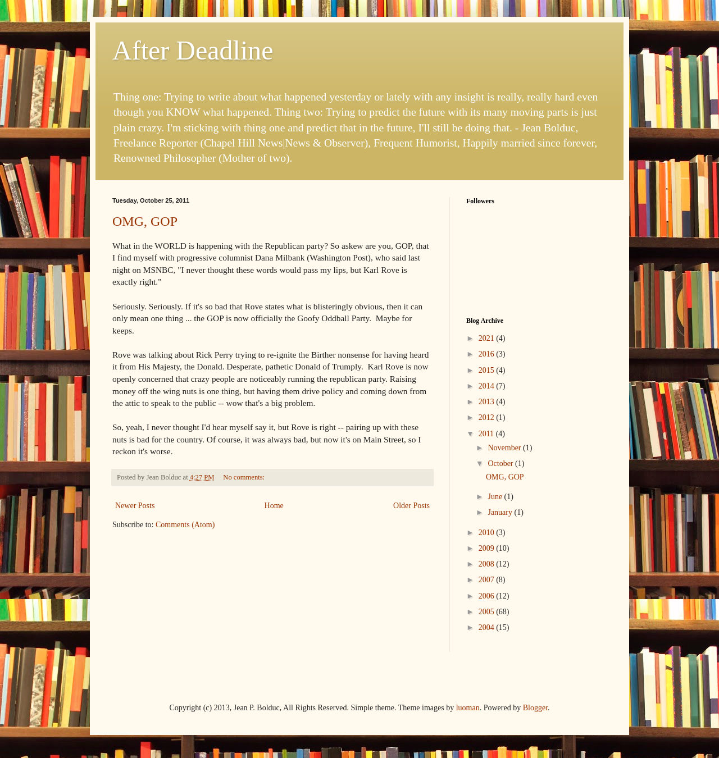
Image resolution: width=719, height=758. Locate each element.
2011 (487, 434)
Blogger (535, 708)
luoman (468, 708)
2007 (488, 580)
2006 (488, 596)
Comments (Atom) (185, 524)
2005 (488, 612)
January (501, 512)
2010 (488, 532)
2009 (488, 548)
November (505, 448)
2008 (488, 564)
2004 (488, 627)
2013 (488, 402)
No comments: (244, 477)
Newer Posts (134, 505)
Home (274, 505)
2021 (488, 338)
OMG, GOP (145, 221)
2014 (488, 386)
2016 (488, 354)
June (496, 496)
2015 (488, 370)
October (501, 463)
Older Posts (411, 505)
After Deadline (193, 50)
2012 (488, 417)
